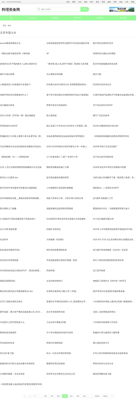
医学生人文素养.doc (9, 177)
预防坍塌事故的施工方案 (57, 167)
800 (58, 396)
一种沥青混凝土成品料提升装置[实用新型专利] (21, 384)
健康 (109, 2)
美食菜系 (55, 18)
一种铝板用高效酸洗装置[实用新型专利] (111, 136)
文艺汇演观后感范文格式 (11, 301)
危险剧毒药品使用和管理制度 (59, 208)
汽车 (126, 2)
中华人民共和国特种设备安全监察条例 (110, 353)
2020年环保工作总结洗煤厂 (105, 146)
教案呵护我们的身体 (55, 363)
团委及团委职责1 (7, 281)
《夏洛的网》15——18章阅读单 (14, 157)
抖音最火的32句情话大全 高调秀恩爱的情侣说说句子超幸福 (73, 84)
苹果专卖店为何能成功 (56, 105)
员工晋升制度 (99, 270)
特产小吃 (77, 18)
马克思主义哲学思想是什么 (12, 322)
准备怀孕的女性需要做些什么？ (14, 95)
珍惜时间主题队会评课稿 (104, 53)
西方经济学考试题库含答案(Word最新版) (18, 188)
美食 (103, 2)
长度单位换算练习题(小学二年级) (61, 291)
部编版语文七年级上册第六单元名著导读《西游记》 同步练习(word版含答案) (35, 136)
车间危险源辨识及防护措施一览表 (61, 260)
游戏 (121, 2)
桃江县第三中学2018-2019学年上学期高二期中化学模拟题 (72, 126)
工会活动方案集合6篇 (56, 322)
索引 (9, 25)
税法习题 (97, 74)
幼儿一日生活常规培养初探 (58, 353)
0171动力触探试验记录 (103, 219)
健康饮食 (100, 18)
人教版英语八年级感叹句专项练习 (15, 84)
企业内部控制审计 (54, 281)
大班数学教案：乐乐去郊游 (12, 374)
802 (71, 396)
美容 (97, 2)
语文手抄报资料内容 (55, 312)
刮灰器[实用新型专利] (9, 250)
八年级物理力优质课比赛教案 (59, 188)
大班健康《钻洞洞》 (55, 239)
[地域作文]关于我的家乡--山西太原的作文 (18, 64)
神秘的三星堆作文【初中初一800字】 (110, 281)
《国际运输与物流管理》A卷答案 (15, 53)
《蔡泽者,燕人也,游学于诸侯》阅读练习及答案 (67, 64)
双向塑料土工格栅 (8, 208)
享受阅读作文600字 (9, 126)
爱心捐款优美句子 (101, 343)
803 (78, 396)
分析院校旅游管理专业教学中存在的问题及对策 (67, 43)
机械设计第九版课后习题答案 (106, 332)
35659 (105, 396)
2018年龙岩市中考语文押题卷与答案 (109, 167)
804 (84, 396)
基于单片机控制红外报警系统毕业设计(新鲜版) (67, 95)
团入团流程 (51, 115)
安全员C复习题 (7, 353)
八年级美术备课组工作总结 (105, 322)
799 (52, 396)
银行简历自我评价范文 (103, 43)
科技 (68, 2)
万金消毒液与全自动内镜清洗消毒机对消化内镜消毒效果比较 (27, 146)
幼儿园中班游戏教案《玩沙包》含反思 (110, 250)
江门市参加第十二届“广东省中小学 (62, 157)
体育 (115, 2)
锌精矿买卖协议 (53, 229)
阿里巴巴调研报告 (54, 343)
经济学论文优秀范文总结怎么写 (60, 374)
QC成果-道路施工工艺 (103, 198)
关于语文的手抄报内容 (103, 157)
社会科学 (4, 239)
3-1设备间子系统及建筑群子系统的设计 (18, 219)
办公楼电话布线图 (54, 74)
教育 (73, 2)
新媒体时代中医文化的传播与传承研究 (17, 363)
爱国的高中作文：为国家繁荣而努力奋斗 (111, 208)
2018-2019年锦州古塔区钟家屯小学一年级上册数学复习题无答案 (75, 146)
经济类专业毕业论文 (102, 84)
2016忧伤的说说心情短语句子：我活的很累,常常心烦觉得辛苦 (28, 270)
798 (45, 396)
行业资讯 (32, 18)
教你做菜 (123, 18)
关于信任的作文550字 (103, 105)
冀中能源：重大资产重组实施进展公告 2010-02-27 (23, 312)
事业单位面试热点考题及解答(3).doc (16, 291)
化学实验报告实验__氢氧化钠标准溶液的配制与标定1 (24, 198)
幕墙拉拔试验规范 (8, 332)
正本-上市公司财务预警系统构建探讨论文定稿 (20, 167)
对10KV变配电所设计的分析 (105, 126)
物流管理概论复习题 (102, 374)
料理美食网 (11, 10)
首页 (11, 18)
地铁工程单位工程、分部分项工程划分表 (64, 198)
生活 (79, 2)
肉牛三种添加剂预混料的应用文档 (108, 260)
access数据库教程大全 (10, 43)
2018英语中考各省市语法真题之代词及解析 (66, 219)
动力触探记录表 (7, 105)
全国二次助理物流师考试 (104, 312)
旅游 (85, 2)
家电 (132, 2)
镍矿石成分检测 (7, 74)
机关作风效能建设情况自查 (105, 64)
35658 (97, 396)
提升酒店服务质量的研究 (57, 177)
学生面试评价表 (7, 343)
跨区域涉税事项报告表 (56, 250)
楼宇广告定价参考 (101, 115)
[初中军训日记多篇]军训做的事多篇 (109, 291)
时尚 (91, 2)
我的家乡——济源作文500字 (106, 188)
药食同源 (50, 270)
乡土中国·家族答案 (8, 229)
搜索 (84, 9)
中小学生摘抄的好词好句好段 (59, 332)
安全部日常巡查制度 (9, 260)
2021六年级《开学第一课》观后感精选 (17, 115)
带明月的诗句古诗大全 (103, 363)
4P (47, 53)
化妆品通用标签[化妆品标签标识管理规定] (65, 136)
